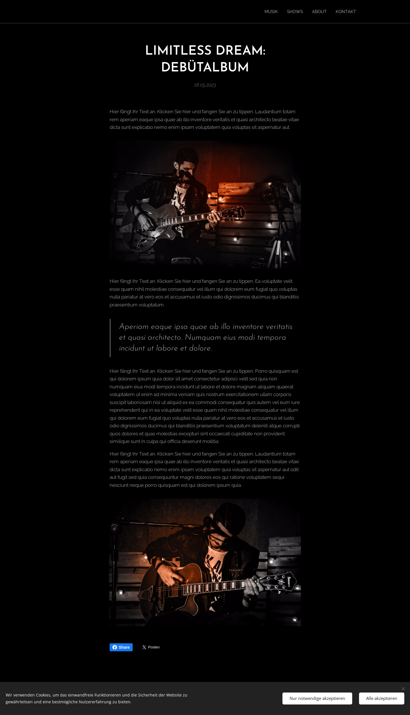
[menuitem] (268, 12)
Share (121, 647)
